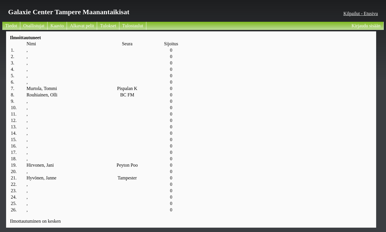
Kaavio (57, 25)
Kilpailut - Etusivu (360, 13)
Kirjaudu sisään (366, 25)
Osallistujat (33, 25)
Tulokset (108, 25)
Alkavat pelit (82, 25)
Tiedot (11, 25)
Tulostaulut (132, 25)
